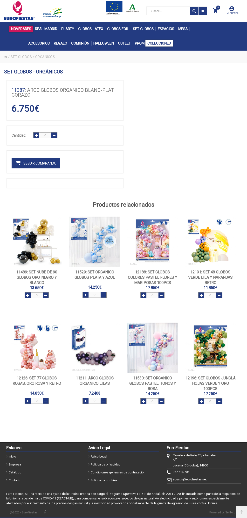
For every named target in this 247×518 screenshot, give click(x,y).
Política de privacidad (106, 464)
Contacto (15, 480)
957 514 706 (181, 472)
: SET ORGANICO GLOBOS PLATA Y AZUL (95, 275)
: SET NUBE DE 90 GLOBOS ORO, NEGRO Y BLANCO (36, 277)
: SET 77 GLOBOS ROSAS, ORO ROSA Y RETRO (37, 381)
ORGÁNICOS (45, 57)
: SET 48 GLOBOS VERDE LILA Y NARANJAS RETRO (210, 277)
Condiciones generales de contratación (118, 472)
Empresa (15, 464)
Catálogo (15, 472)
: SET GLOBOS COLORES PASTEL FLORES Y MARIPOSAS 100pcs (152, 277)
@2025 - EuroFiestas (24, 512)
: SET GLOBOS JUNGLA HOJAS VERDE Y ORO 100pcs (210, 383)
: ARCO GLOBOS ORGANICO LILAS (95, 381)
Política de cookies (104, 480)
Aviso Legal (99, 456)
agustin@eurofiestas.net (190, 479)
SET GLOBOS (21, 57)
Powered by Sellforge (223, 512)
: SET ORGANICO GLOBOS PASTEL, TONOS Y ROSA (152, 383)
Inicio (12, 456)
